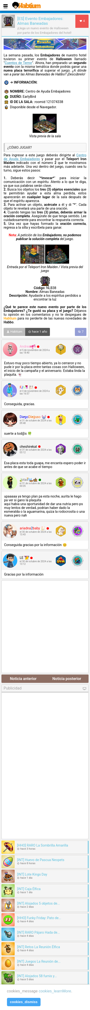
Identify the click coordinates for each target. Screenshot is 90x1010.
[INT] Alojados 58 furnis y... (37, 976)
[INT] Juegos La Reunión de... (38, 961)
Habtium (14, 332)
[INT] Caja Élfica (29, 889)
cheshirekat (28, 446)
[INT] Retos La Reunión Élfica (38, 947)
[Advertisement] (45, 627)
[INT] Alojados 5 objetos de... (38, 903)
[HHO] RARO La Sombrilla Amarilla (42, 845)
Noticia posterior (66, 678)
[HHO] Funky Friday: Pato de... (39, 918)
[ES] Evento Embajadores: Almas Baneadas (40, 21)
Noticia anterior (23, 678)
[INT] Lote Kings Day (32, 874)
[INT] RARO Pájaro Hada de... (38, 932)
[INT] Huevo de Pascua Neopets (40, 860)
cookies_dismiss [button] (23, 1002)
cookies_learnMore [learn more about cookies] (55, 991)
